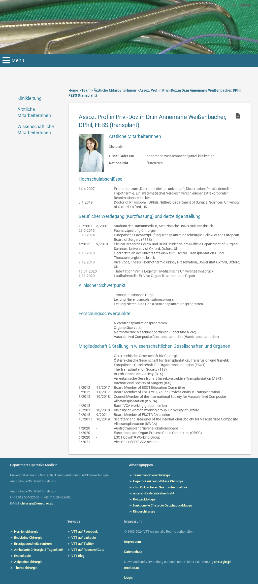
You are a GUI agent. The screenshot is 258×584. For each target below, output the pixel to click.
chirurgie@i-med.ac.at (36, 503)
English (230, 5)
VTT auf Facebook (84, 531)
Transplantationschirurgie (151, 475)
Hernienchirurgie (26, 531)
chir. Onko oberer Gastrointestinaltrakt (160, 487)
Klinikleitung (29, 98)
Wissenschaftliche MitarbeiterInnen (35, 129)
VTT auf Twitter (82, 544)
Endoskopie (22, 556)
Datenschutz (133, 552)
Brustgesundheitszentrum (33, 544)
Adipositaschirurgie (28, 562)
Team (85, 90)
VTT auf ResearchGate (87, 550)
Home (73, 90)
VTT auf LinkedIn (83, 537)
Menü (18, 60)
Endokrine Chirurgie (28, 537)
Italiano (245, 5)
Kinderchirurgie (144, 511)
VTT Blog (77, 556)
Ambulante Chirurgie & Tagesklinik (38, 550)
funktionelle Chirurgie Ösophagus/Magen (162, 505)
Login (128, 577)
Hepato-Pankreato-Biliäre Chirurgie (158, 481)
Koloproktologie (144, 499)
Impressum (132, 541)
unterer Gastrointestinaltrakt (153, 493)
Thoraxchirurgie (25, 568)
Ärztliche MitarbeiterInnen (34, 112)
